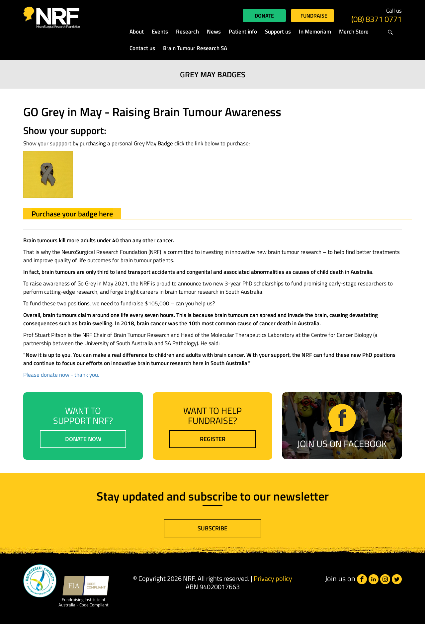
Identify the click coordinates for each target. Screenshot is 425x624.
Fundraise (313, 16)
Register (212, 438)
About (136, 31)
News (214, 31)
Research (187, 31)
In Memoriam (315, 31)
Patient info (243, 31)
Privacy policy (273, 578)
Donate (264, 16)
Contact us (142, 48)
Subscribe (212, 528)
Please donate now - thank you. (61, 374)
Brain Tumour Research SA (195, 48)
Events (160, 31)
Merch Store (354, 31)
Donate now (83, 438)
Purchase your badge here (72, 213)
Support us (278, 31)
